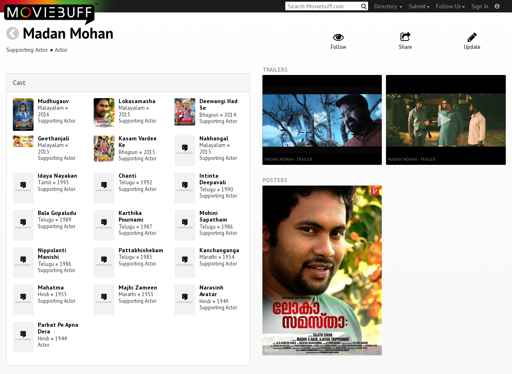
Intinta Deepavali (212, 179)
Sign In (479, 6)
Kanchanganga (219, 250)
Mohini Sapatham (213, 216)
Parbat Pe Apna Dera (58, 328)
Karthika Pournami (131, 216)
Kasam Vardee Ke (138, 142)
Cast (19, 82)
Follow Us (450, 6)
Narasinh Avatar (211, 291)
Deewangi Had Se (218, 104)
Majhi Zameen (138, 287)
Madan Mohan (68, 33)
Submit (419, 6)
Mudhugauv (53, 101)
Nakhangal (213, 138)
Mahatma (51, 287)
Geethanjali (53, 138)
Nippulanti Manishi (52, 253)
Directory (388, 6)
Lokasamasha (137, 101)
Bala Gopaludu (57, 213)
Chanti (127, 175)
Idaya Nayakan (57, 175)
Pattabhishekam (141, 250)
